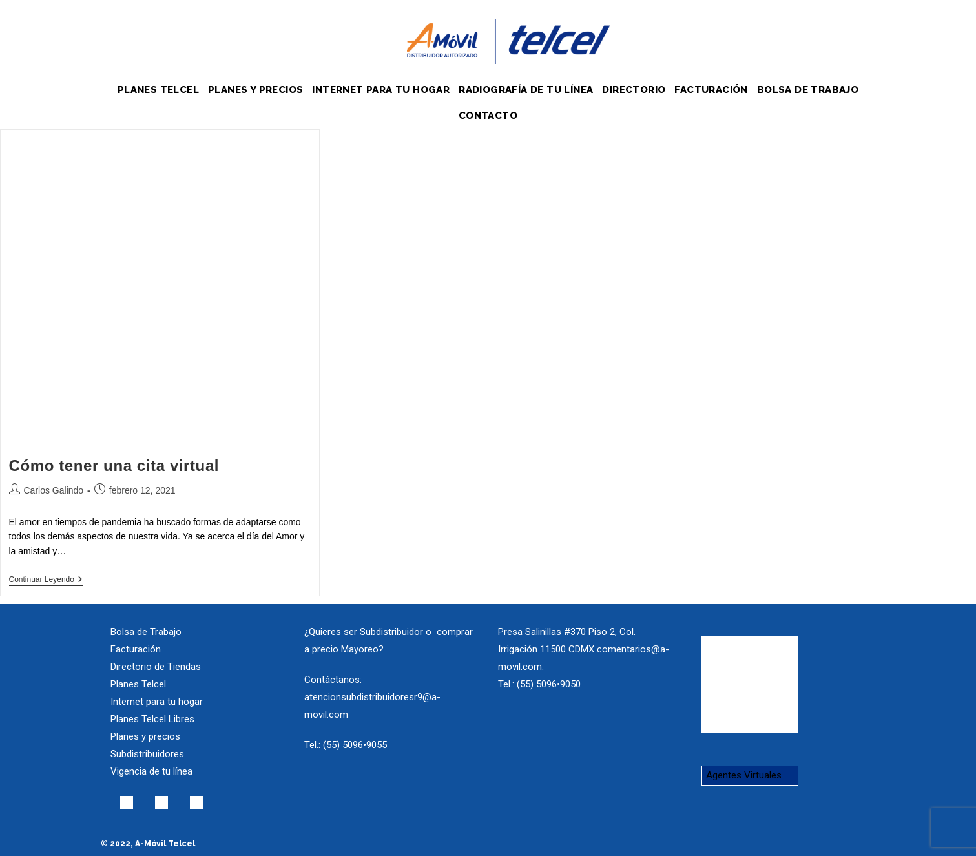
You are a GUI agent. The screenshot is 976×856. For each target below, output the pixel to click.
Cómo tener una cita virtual (114, 465)
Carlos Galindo (54, 490)
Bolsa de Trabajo (146, 632)
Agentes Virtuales (744, 775)
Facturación (135, 649)
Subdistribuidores (147, 754)
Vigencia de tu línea (151, 771)
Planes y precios (145, 736)
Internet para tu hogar (156, 701)
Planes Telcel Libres (152, 719)
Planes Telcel (138, 684)
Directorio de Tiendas (155, 667)
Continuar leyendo (46, 579)
